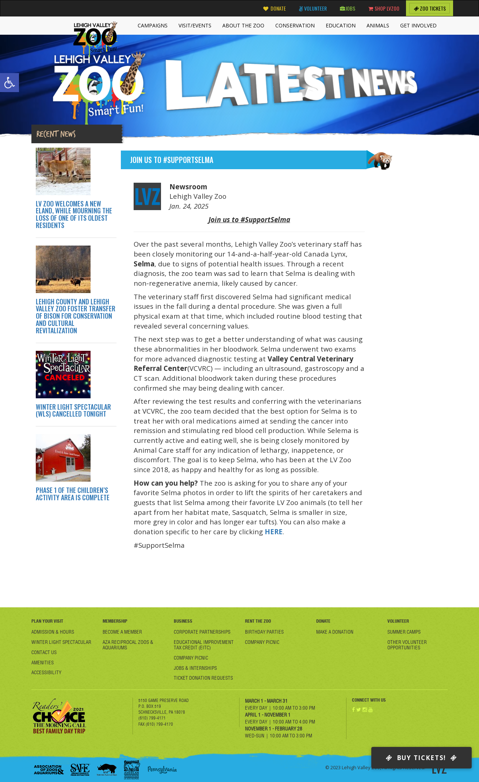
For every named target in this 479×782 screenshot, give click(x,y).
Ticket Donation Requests (203, 678)
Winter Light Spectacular (61, 642)
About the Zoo (243, 25)
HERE (274, 531)
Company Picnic (191, 658)
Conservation (295, 25)
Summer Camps (404, 632)
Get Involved (418, 25)
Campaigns (153, 25)
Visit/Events (195, 25)
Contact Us (44, 652)
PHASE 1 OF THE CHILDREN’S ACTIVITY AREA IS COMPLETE (73, 493)
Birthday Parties (264, 632)
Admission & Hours (52, 632)
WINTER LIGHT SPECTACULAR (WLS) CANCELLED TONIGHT (73, 410)
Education (341, 25)
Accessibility (46, 672)
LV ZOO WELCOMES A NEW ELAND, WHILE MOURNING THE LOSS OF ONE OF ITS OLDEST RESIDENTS (74, 214)
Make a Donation (334, 632)
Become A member (122, 632)
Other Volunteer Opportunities (407, 644)
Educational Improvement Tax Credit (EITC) (204, 644)
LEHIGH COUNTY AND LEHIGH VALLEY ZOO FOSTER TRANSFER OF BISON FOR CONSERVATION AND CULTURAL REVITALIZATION (75, 316)
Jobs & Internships (195, 668)
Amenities (42, 662)
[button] (9, 82)
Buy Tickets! (421, 757)
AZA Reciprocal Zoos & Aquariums (128, 644)
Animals (378, 25)
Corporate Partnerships (202, 632)
